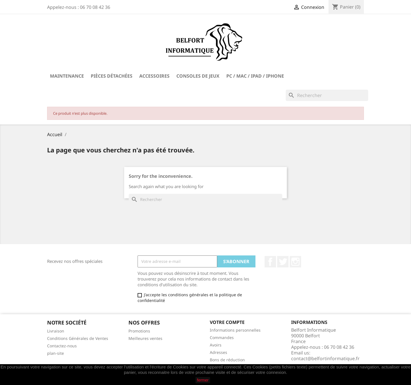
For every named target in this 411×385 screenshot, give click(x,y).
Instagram (295, 261)
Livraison (55, 331)
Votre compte (227, 322)
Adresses (218, 352)
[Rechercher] (327, 95)
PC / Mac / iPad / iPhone (255, 76)
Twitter (283, 261)
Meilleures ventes (145, 338)
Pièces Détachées (111, 76)
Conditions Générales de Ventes (77, 338)
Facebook (270, 261)
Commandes (222, 337)
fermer (202, 380)
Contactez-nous (62, 345)
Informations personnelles (235, 330)
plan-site (55, 353)
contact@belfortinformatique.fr (325, 358)
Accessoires (154, 76)
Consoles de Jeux (197, 76)
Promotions (139, 331)
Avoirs (215, 345)
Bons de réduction (227, 359)
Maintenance (67, 76)
